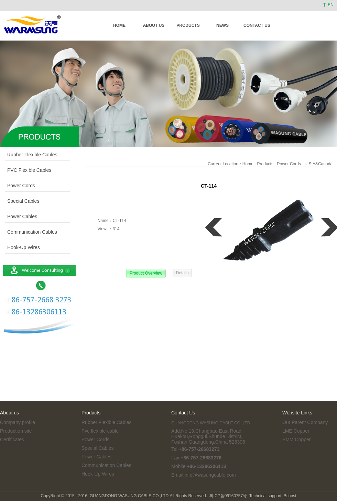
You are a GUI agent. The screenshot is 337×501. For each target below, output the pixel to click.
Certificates (12, 439)
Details (182, 272)
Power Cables (18, 216)
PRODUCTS (187, 25)
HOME (119, 25)
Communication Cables (28, 232)
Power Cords (17, 185)
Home (247, 164)
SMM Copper (296, 439)
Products (265, 164)
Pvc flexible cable (100, 431)
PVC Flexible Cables (25, 170)
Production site (16, 431)
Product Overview (146, 273)
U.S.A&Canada (319, 164)
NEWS (222, 25)
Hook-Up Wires (20, 247)
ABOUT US (154, 25)
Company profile (17, 422)
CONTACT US (256, 25)
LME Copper (295, 431)
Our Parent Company (305, 422)
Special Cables (19, 201)
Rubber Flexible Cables (28, 154)
